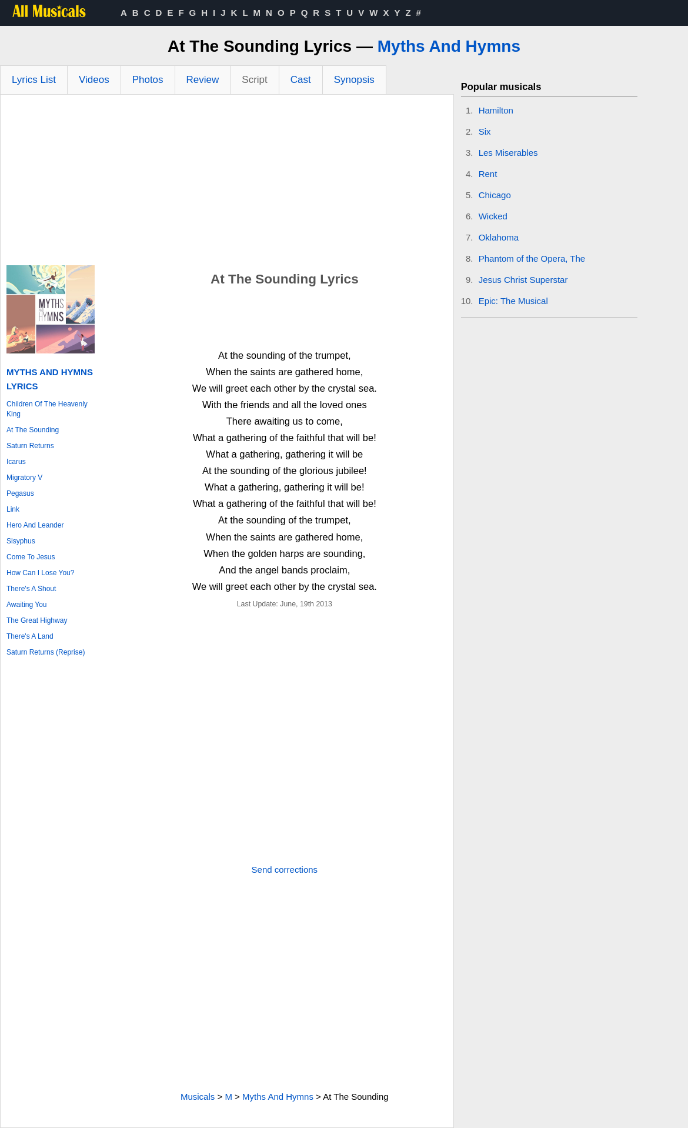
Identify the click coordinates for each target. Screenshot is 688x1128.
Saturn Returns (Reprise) (45, 652)
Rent (488, 174)
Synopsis (354, 79)
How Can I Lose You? (40, 573)
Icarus (16, 462)
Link (12, 509)
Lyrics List (34, 79)
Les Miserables (508, 153)
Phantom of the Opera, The (532, 258)
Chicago (495, 195)
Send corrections (285, 870)
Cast (300, 79)
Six (485, 131)
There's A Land (30, 636)
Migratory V (24, 477)
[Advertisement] (226, 183)
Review (202, 79)
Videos (94, 79)
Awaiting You (26, 604)
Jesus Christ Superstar (523, 280)
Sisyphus (20, 541)
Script (254, 79)
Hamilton (496, 110)
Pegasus (20, 493)
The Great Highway (36, 620)
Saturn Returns (30, 446)
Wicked (493, 216)
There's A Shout (31, 589)
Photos (147, 79)
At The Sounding (32, 430)
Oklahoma (499, 237)
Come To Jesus (30, 557)
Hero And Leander (35, 525)
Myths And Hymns (449, 46)
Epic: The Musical (513, 301)
